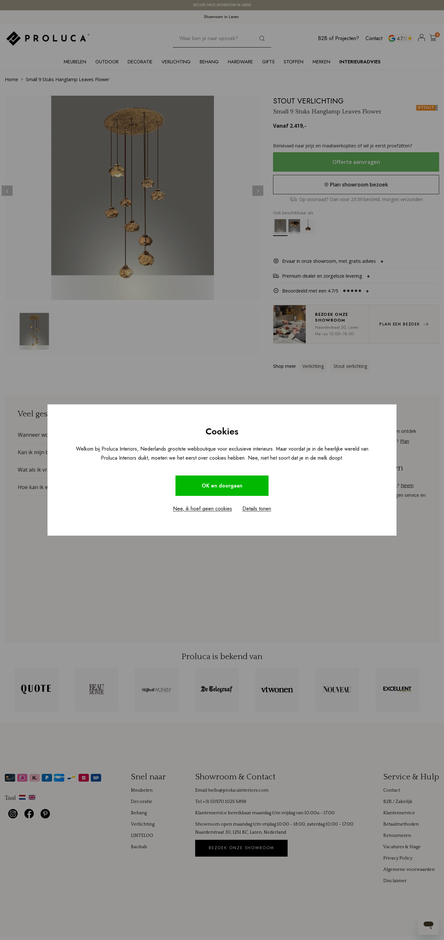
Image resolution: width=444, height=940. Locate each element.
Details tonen (256, 508)
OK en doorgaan (222, 485)
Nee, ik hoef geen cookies (202, 508)
